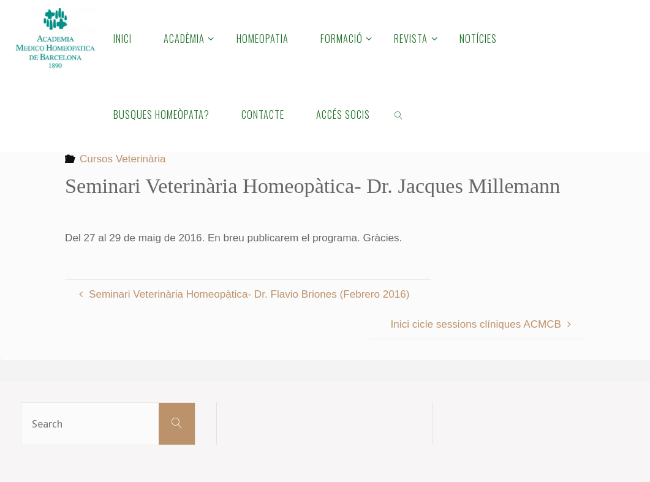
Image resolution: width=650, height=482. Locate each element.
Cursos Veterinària (123, 159)
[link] (399, 114)
